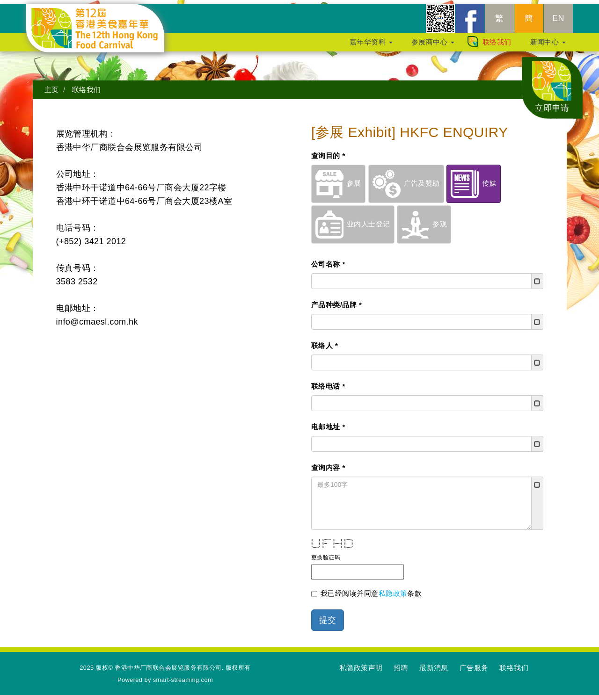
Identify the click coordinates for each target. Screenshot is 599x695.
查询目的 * (328, 152)
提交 (327, 616)
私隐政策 (393, 590)
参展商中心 (432, 41)
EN (558, 17)
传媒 (474, 179)
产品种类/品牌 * (336, 301)
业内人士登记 (352, 220)
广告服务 (474, 664)
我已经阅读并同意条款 (366, 590)
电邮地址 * (328, 423)
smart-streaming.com (183, 676)
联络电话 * (328, 382)
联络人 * (324, 342)
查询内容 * (328, 464)
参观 (424, 220)
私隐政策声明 (361, 664)
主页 (51, 86)
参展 (338, 179)
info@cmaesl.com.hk (97, 318)
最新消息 (433, 664)
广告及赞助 (406, 179)
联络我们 (496, 41)
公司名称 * (328, 260)
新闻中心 (548, 41)
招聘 (401, 664)
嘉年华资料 (371, 41)
